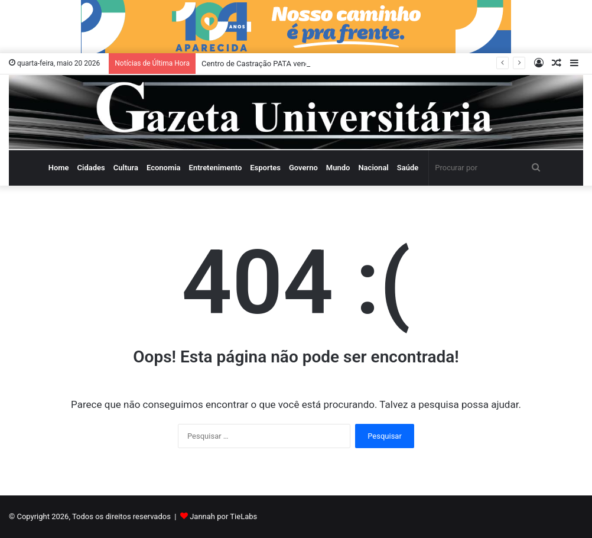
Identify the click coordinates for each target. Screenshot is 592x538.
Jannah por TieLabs (223, 516)
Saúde (408, 167)
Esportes (265, 167)
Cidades (91, 167)
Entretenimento (215, 167)
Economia (164, 167)
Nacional (373, 167)
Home (58, 167)
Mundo (338, 167)
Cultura (125, 167)
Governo (303, 167)
